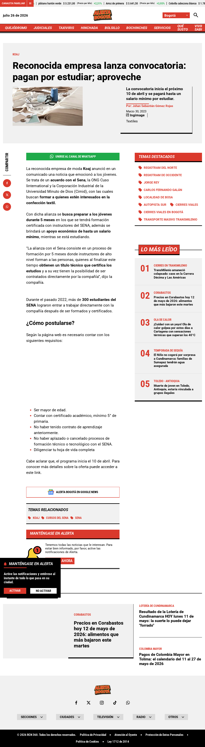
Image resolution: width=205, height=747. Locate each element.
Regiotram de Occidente (163, 175)
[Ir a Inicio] (102, 15)
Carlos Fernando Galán (163, 190)
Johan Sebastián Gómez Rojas (153, 106)
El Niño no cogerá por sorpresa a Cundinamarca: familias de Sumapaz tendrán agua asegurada (174, 360)
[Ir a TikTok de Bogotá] (115, 703)
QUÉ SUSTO (182, 27)
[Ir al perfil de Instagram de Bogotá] (102, 703)
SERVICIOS (162, 28)
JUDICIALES (43, 28)
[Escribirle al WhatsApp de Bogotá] (128, 703)
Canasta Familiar (13, 3)
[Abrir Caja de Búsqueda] (196, 15)
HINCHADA (89, 28)
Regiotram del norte (160, 168)
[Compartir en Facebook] (7, 183)
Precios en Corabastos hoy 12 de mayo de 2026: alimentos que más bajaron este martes (174, 301)
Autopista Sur (155, 205)
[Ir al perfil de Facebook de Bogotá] (76, 703)
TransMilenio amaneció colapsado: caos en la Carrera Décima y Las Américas (174, 273)
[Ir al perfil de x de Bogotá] (88, 703)
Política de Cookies (87, 741)
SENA (76, 518)
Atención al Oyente (126, 734)
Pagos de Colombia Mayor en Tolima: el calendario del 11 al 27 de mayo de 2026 (170, 659)
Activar (14, 590)
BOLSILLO (112, 28)
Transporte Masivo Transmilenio (170, 219)
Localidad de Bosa (158, 197)
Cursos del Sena (55, 518)
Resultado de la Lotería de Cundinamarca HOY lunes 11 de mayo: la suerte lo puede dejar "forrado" (166, 618)
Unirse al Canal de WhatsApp (73, 156)
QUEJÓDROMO (16, 28)
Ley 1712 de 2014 (118, 741)
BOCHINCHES (136, 28)
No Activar (43, 591)
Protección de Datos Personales (164, 734)
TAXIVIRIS (66, 28)
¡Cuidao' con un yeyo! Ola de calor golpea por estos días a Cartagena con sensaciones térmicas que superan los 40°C (174, 330)
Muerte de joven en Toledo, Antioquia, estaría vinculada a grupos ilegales (173, 389)
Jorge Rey (151, 182)
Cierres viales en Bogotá (163, 212)
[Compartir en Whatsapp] (7, 207)
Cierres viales (187, 205)
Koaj (33, 518)
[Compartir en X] (7, 195)
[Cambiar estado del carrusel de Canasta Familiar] (30, 3)
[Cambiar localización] (176, 15)
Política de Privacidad (93, 734)
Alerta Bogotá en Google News (73, 492)
